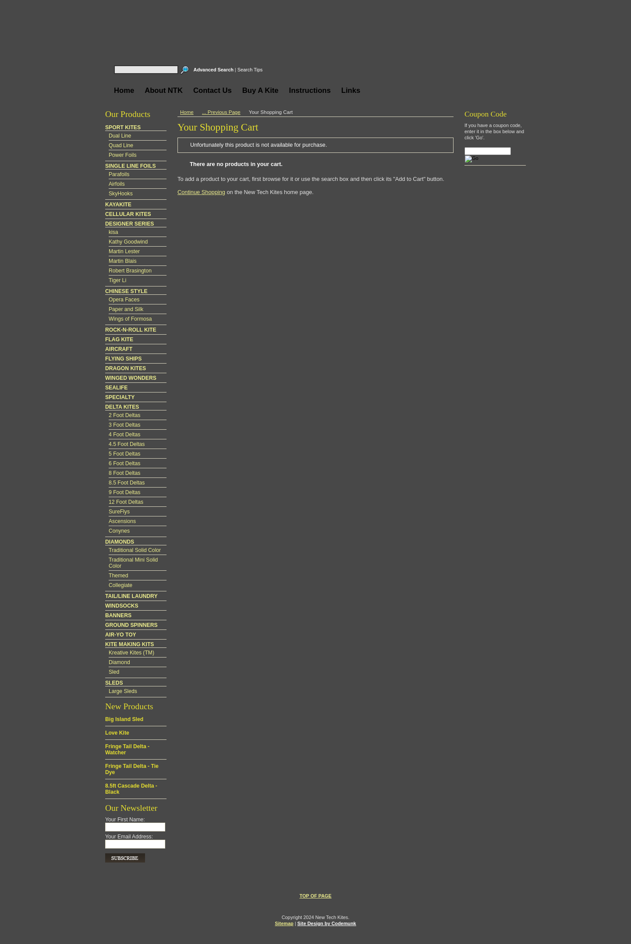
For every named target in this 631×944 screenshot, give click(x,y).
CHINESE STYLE (126, 291)
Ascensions (122, 521)
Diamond (119, 662)
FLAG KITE (119, 339)
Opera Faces (124, 300)
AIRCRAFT (118, 349)
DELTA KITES (122, 407)
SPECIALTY (120, 397)
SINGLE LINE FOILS (130, 166)
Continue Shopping (201, 192)
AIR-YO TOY (120, 635)
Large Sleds (123, 691)
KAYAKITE (118, 205)
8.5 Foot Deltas (127, 483)
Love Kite (117, 733)
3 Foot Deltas (124, 425)
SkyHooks (121, 194)
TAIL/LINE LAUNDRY (131, 596)
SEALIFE (116, 388)
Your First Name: (125, 820)
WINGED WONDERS (130, 378)
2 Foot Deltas (124, 415)
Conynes (119, 531)
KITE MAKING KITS (129, 644)
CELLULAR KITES (128, 214)
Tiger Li (117, 280)
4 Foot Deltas (124, 434)
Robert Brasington (130, 271)
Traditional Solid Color (135, 550)
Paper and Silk (126, 309)
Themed (118, 576)
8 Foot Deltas (124, 473)
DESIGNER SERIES (129, 224)
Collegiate (120, 585)
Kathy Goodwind (128, 242)
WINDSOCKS (121, 606)
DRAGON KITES (125, 368)
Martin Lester (124, 251)
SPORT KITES (123, 127)
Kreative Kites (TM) (131, 653)
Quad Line (121, 145)
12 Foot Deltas (126, 502)
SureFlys (119, 512)
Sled (114, 672)
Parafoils (119, 174)
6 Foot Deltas (124, 463)
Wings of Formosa (130, 319)
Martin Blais (123, 261)
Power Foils (123, 155)
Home (187, 112)
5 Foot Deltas (124, 454)
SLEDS (114, 683)
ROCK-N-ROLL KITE (130, 330)
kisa (113, 232)
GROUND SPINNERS (131, 625)
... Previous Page (221, 112)
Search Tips (250, 69)
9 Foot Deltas (124, 492)
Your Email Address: (129, 837)
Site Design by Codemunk (327, 923)
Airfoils (116, 184)
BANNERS (118, 615)
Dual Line (120, 136)
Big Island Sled (124, 719)
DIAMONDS (119, 542)
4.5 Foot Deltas (127, 444)
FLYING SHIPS (123, 359)
